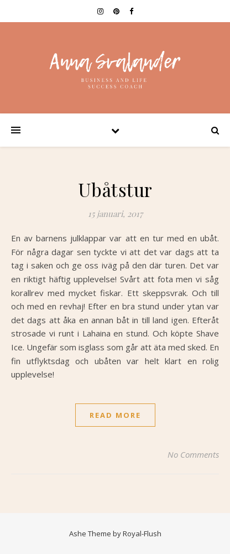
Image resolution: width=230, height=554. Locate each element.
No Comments (193, 454)
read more (115, 415)
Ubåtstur (115, 189)
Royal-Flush (142, 534)
